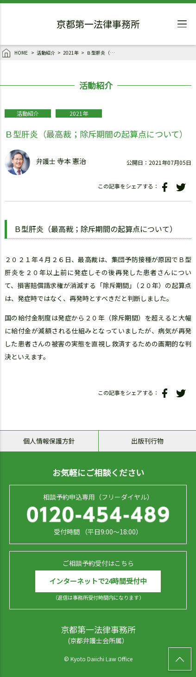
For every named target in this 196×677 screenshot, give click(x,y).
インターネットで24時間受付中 (98, 581)
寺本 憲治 (71, 161)
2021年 (71, 52)
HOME (15, 53)
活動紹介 (46, 52)
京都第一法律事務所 (98, 25)
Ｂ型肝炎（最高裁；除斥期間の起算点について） (103, 52)
